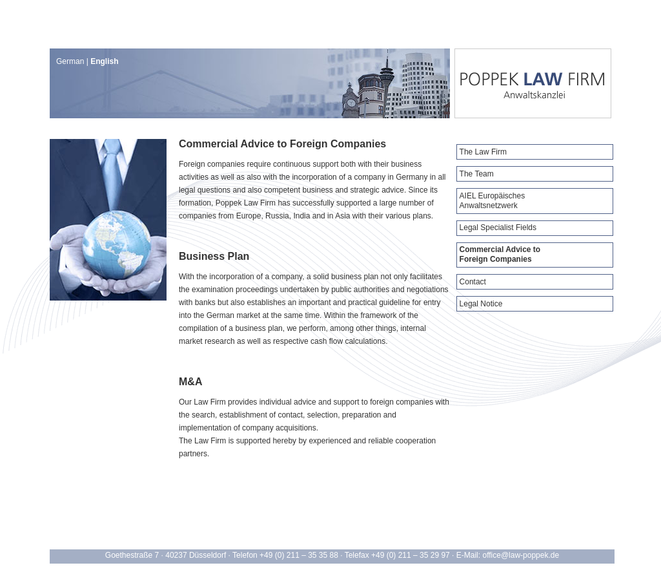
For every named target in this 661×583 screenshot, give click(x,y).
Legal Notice (481, 303)
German (70, 61)
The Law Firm (483, 151)
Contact (473, 281)
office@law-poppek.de (520, 555)
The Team (477, 173)
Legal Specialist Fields (498, 227)
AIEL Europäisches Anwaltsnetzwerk (492, 200)
